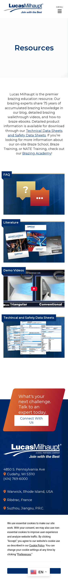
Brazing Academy (36, 153)
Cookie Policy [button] (36, 545)
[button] (59, 9)
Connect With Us (31, 420)
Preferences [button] (24, 554)
